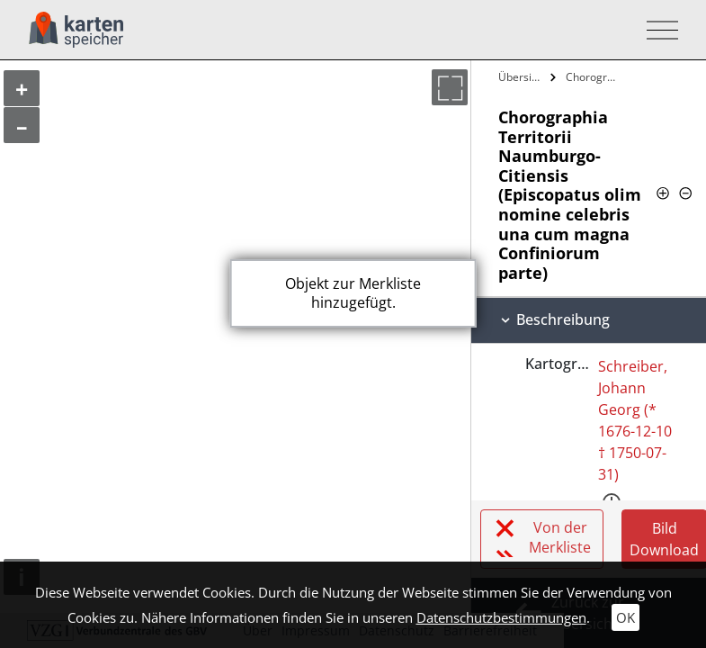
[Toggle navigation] (657, 30)
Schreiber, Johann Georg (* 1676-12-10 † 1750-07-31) (635, 420)
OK (625, 617)
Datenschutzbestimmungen (501, 617)
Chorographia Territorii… (595, 77)
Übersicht (522, 77)
